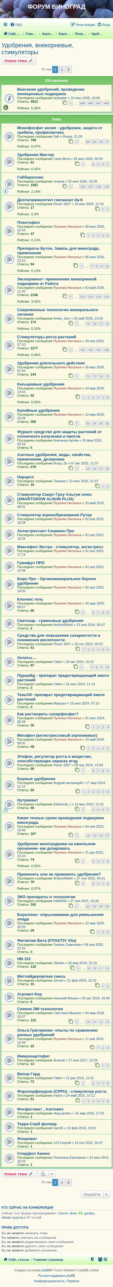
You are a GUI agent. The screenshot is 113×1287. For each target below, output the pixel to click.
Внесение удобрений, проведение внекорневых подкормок (50, 91)
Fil (81, 1213)
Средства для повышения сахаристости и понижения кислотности (58, 637)
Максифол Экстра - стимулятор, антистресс (60, 547)
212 (82, 296)
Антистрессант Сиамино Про (45, 531)
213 (90, 296)
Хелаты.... (26, 657)
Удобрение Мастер (35, 154)
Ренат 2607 (62, 204)
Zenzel (58, 980)
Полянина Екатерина (69, 1157)
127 (98, 350)
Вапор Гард (28, 1074)
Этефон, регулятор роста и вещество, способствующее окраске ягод (54, 758)
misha (57, 1095)
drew (73, 1213)
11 (100, 968)
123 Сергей (62, 1143)
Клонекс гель (30, 599)
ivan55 (58, 1128)
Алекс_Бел (61, 318)
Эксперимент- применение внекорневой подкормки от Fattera (56, 281)
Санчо (62, 1213)
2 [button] (62, 69)
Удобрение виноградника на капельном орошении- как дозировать (56, 846)
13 (94, 376)
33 (87, 423)
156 (82, 187)
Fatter (57, 662)
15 (87, 324)
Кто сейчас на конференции (27, 1207)
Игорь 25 (60, 463)
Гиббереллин (30, 177)
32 (87, 906)
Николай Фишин (65, 998)
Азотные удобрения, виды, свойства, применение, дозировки (54, 456)
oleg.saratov (62, 1113)
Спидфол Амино (33, 1153)
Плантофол (28, 222)
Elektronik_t (62, 804)
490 (90, 103)
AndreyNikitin (63, 624)
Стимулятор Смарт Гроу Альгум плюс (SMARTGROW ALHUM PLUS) (54, 496)
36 (107, 423)
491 (98, 103)
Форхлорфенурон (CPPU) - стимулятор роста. (62, 1091)
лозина (58, 181)
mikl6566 (60, 901)
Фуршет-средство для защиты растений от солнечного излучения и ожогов (59, 434)
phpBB (46, 1270)
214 (98, 296)
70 (100, 142)
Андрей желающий (68, 783)
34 (94, 423)
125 (82, 350)
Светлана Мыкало (67, 1013)
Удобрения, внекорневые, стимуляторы (38, 48)
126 (90, 350)
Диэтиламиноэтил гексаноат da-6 (50, 200)
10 (107, 266)
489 (82, 103)
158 (98, 187)
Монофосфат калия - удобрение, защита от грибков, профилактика (59, 130)
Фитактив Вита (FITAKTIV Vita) (46, 940)
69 (94, 142)
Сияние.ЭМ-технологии (40, 1009)
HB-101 (24, 959)
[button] (69, 69)
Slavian (58, 963)
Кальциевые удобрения (40, 384)
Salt (56, 136)
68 (87, 142)
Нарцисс (25, 477)
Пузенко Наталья (67, 226)
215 (106, 296)
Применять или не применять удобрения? (59, 874)
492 (106, 103)
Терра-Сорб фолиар (37, 1124)
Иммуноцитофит (33, 1056)
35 (100, 423)
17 (100, 324)
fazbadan (60, 98)
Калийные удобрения (38, 410)
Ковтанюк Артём (65, 440)
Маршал (59, 703)
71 (107, 142)
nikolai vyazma (12, 1217)
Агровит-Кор (29, 994)
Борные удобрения (36, 778)
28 (107, 468)
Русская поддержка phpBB (56, 1275)
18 (107, 324)
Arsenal (58, 1060)
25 (87, 468)
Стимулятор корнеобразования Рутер (54, 515)
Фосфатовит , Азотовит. (40, 1109)
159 (106, 187)
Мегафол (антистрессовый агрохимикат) (57, 735)
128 (106, 350)
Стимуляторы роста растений (46, 337)
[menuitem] (16, 24)
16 (94, 324)
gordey (89, 1213)
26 (94, 468)
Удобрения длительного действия (51, 363)
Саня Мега (61, 159)
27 (100, 468)
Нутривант (27, 800)
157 (90, 187)
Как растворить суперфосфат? (47, 714)
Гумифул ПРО (31, 563)
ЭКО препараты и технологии (46, 897)
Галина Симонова (67, 944)
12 (87, 376)
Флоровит (27, 1138)
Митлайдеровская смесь (41, 976)
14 (100, 376)
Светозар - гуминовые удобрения (50, 620)
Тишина (59, 481)
